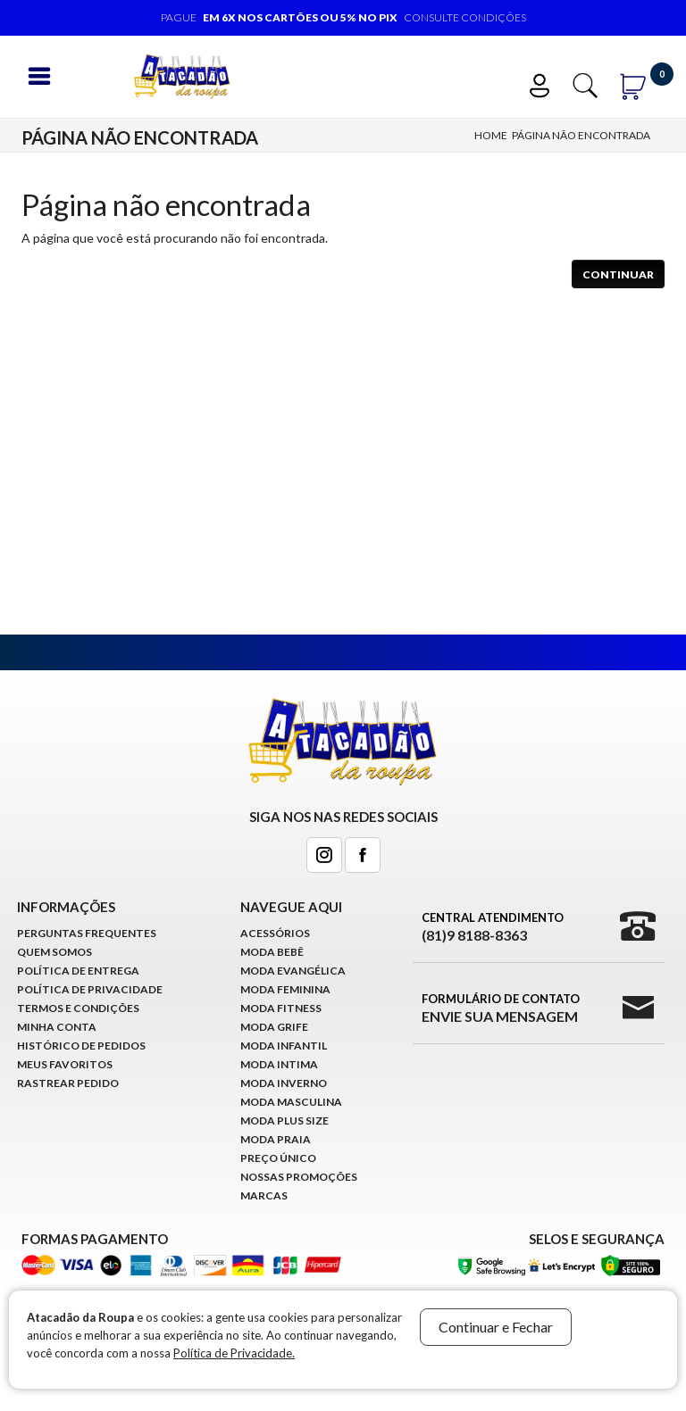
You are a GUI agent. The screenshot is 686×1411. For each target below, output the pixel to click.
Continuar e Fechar (496, 1326)
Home (490, 135)
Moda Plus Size (284, 1120)
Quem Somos (54, 952)
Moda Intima (279, 1064)
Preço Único (278, 1158)
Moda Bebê (272, 952)
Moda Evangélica (293, 970)
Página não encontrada (581, 135)
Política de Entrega (78, 970)
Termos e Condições (78, 1008)
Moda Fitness (281, 1008)
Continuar (618, 274)
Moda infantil (283, 1045)
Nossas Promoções (298, 1176)
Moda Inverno (283, 1083)
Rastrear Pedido (68, 1083)
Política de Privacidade (90, 989)
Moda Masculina (291, 1101)
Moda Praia (275, 1139)
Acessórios (275, 933)
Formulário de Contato (501, 1008)
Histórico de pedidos (81, 1045)
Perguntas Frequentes (86, 933)
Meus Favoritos (65, 1064)
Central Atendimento (493, 927)
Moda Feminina (285, 989)
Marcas (264, 1195)
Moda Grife (274, 1026)
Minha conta (56, 1026)
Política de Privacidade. (234, 1353)
